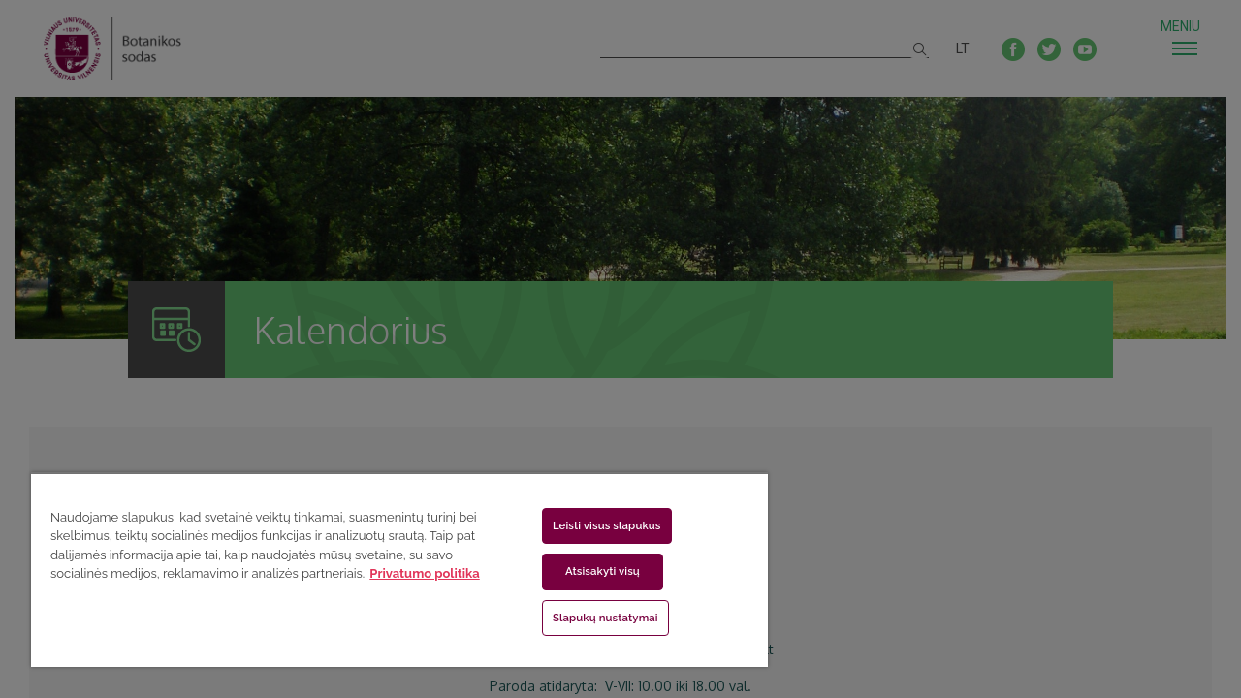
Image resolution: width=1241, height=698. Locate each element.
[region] (390, 569)
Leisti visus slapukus (595, 525)
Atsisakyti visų (591, 571)
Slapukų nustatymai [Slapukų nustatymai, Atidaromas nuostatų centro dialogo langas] (594, 617)
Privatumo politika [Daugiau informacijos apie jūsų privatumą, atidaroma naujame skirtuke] (424, 573)
